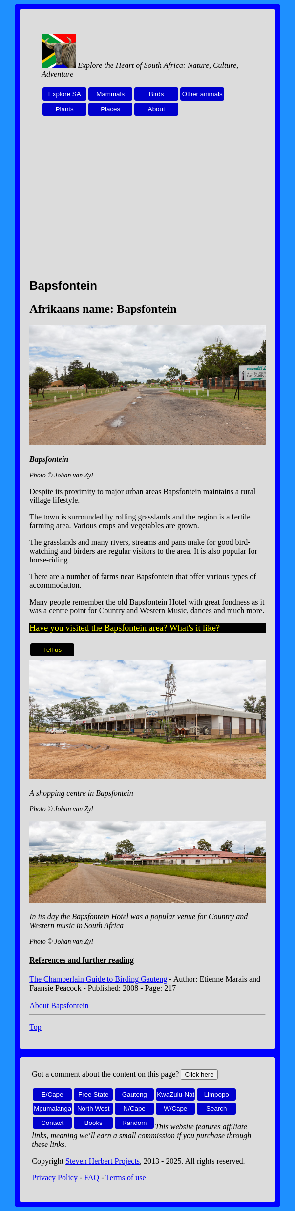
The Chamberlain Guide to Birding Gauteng (98, 979)
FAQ (91, 1177)
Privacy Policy (55, 1177)
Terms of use (125, 1177)
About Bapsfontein (58, 1005)
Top (35, 1027)
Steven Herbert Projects (102, 1161)
